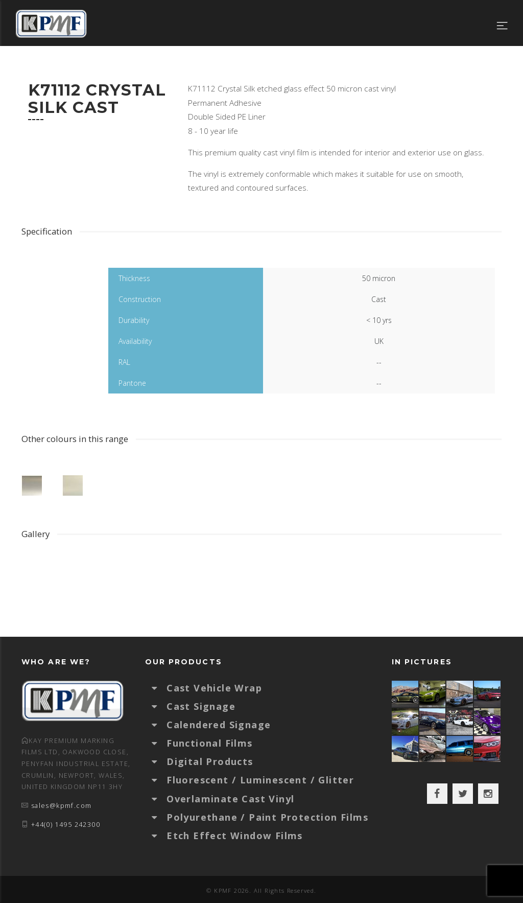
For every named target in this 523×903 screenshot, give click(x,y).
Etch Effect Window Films (235, 835)
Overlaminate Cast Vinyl (230, 799)
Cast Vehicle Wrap (214, 688)
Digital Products (210, 761)
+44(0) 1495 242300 (65, 824)
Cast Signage (201, 706)
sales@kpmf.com (61, 805)
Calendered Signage (219, 725)
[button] (159, 688)
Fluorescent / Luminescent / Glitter (260, 780)
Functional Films (209, 743)
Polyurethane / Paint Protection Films (267, 817)
